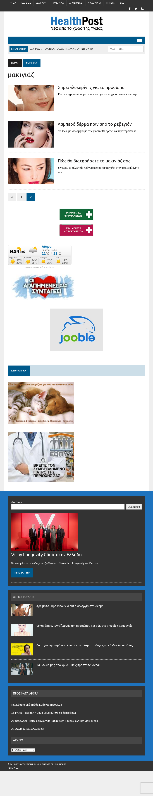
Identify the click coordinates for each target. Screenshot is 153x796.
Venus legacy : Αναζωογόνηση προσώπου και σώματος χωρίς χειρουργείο (84, 625)
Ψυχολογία (94, 3)
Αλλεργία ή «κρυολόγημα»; (27, 728)
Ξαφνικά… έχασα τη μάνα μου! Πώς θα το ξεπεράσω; (43, 712)
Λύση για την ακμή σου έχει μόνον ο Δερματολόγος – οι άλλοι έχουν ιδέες (84, 645)
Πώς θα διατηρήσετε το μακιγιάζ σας (94, 160)
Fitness (110, 3)
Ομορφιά (58, 3)
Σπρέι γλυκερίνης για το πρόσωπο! (92, 87)
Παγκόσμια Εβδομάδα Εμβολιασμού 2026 (36, 704)
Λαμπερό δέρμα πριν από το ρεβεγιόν (95, 124)
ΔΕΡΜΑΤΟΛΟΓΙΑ (24, 596)
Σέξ (122, 3)
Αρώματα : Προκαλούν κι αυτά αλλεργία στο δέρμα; (70, 606)
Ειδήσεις (26, 3)
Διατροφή (41, 3)
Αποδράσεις (76, 3)
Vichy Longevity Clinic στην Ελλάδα (46, 554)
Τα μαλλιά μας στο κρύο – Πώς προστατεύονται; (68, 665)
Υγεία (13, 3)
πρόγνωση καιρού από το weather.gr (39, 267)
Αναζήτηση (17, 502)
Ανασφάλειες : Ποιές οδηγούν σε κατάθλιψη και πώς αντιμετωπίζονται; (54, 720)
